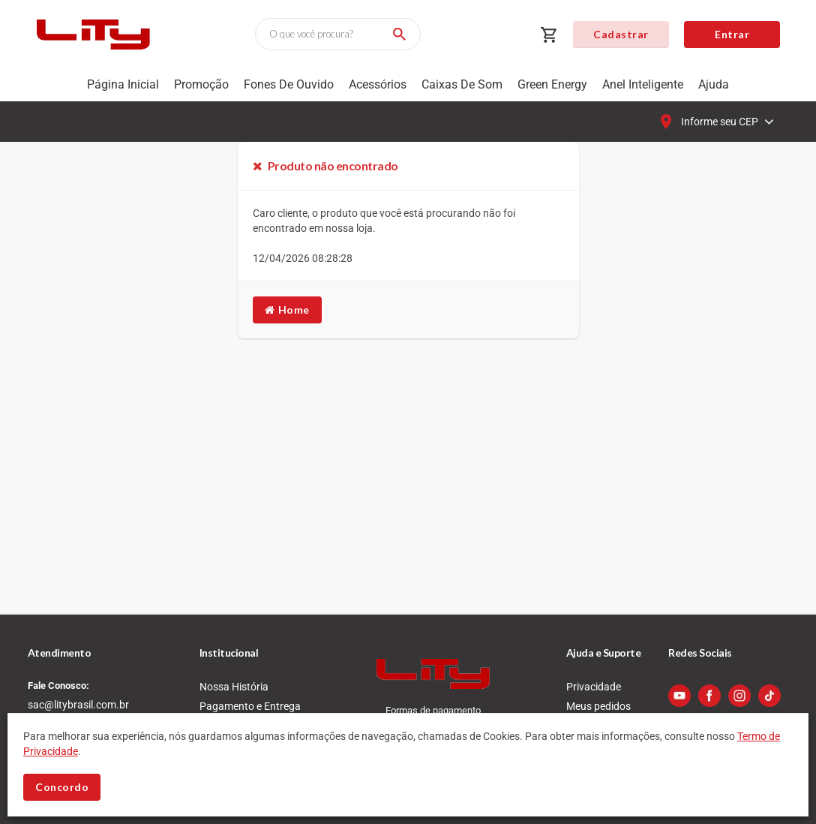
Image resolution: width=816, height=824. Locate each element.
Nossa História (234, 687)
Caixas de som (462, 84)
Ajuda (713, 84)
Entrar (732, 34)
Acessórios (377, 84)
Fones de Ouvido (289, 84)
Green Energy (552, 84)
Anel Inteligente (642, 84)
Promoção (201, 84)
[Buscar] (396, 34)
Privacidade (593, 687)
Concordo (61, 786)
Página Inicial (123, 84)
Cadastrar (621, 34)
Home (287, 309)
